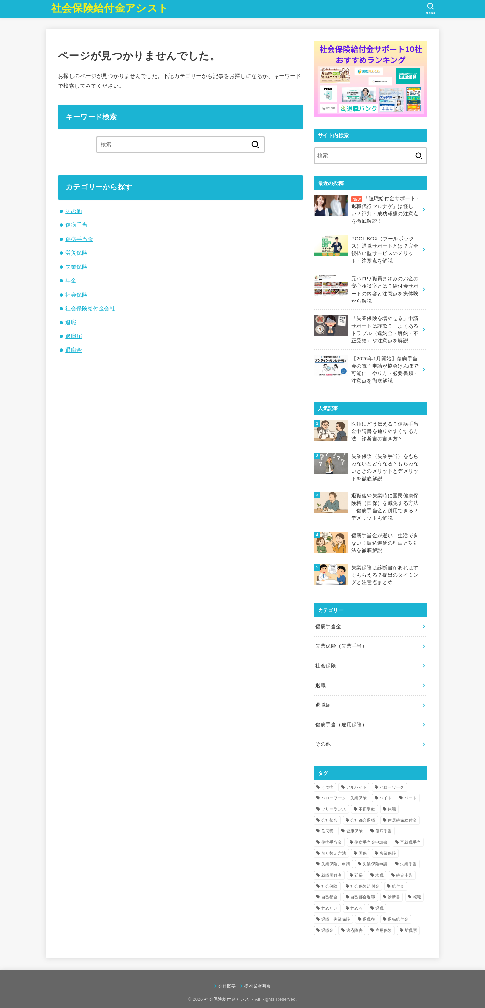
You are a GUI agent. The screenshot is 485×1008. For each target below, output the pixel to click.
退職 (70, 322)
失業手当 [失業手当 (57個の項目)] (408, 857)
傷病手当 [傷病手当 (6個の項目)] (383, 824)
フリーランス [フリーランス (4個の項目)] (333, 802)
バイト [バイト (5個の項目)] (385, 791)
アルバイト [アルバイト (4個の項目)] (356, 780)
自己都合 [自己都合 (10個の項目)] (329, 890)
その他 (73, 211)
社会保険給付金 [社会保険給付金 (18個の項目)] (364, 879)
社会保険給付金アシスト (109, 8)
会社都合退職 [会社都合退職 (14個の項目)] (362, 813)
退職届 (73, 336)
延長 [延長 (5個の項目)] (358, 868)
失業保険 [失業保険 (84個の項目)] (388, 846)
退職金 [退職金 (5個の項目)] (327, 923)
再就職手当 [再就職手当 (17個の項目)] (410, 835)
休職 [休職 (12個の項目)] (392, 802)
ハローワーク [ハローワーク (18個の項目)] (392, 780)
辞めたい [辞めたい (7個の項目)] (329, 901)
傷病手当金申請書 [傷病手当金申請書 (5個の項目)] (370, 835)
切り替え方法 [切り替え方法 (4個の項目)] (333, 846)
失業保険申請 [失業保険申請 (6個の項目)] (375, 857)
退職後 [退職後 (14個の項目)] (369, 912)
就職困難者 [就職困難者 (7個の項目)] (331, 868)
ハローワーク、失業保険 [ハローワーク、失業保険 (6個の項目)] (344, 791)
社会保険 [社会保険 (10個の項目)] (329, 879)
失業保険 (76, 267)
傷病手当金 (79, 239)
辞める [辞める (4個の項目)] (356, 901)
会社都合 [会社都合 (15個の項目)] (329, 813)
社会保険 (76, 295)
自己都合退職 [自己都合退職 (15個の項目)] (362, 890)
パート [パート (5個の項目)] (410, 791)
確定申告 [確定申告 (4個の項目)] (404, 868)
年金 (70, 280)
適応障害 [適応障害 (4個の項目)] (354, 923)
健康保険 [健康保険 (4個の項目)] (354, 824)
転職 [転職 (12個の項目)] (417, 890)
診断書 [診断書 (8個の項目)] (394, 890)
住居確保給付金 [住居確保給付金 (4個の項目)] (402, 813)
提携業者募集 (257, 979)
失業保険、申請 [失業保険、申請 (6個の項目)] (335, 857)
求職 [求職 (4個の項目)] (379, 868)
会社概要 (227, 979)
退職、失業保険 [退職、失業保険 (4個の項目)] (335, 912)
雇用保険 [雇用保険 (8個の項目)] (383, 923)
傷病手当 (76, 225)
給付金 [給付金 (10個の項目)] (398, 879)
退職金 (73, 350)
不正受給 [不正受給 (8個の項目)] (367, 802)
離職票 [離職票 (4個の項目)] (411, 923)
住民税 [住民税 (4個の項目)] (327, 824)
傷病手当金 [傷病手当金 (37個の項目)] (331, 835)
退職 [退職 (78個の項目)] (379, 901)
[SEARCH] (430, 9)
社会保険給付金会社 (90, 308)
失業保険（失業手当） (341, 640)
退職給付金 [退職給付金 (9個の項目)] (398, 912)
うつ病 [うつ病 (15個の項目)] (327, 780)
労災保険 (76, 253)
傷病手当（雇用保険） (341, 718)
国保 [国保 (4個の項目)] (363, 846)
